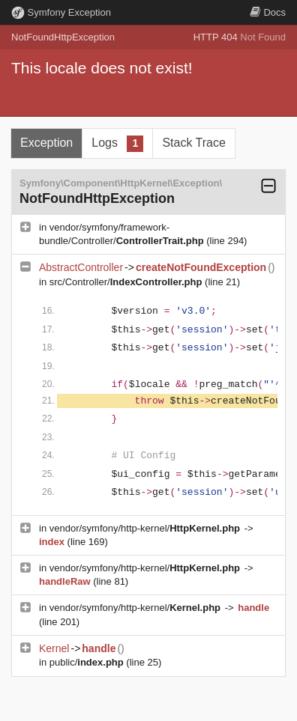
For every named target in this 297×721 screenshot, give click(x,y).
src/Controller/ (127, 282)
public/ (88, 662)
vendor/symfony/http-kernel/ (146, 528)
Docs (268, 12)
